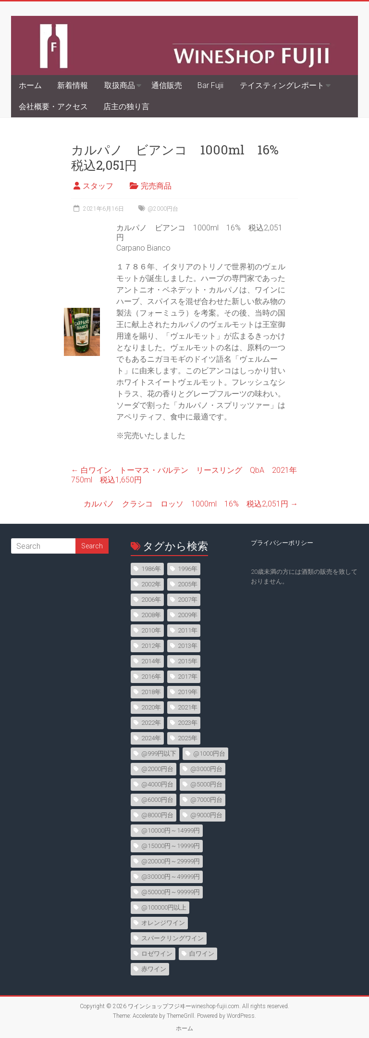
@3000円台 (206, 768)
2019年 (187, 692)
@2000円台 (163, 208)
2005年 (187, 584)
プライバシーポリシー (282, 542)
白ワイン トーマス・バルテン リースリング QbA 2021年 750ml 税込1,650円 (188, 475)
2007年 (187, 599)
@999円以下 (158, 753)
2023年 (187, 722)
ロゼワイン (156, 953)
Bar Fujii (210, 85)
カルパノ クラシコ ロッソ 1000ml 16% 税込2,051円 (191, 503)
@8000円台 (157, 815)
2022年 (151, 722)
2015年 (187, 661)
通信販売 (166, 85)
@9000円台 (206, 815)
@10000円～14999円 (170, 830)
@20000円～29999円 (170, 861)
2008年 (151, 615)
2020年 (151, 707)
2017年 (187, 676)
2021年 (187, 707)
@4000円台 (157, 784)
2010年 (151, 630)
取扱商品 (119, 85)
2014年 (151, 661)
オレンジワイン (163, 922)
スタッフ (98, 185)
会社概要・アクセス (53, 106)
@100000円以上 (163, 907)
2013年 (187, 645)
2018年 (151, 692)
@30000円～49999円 (170, 876)
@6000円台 (157, 799)
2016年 (151, 676)
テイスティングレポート (282, 85)
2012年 (151, 645)
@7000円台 (206, 799)
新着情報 (72, 85)
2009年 (187, 615)
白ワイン (201, 953)
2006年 (151, 599)
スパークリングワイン (172, 938)
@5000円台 (206, 784)
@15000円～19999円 (170, 845)
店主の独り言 (126, 106)
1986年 (151, 568)
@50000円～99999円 (170, 892)
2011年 (187, 630)
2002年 (151, 584)
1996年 (187, 568)
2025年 (187, 738)
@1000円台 (209, 753)
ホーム (30, 85)
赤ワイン (153, 969)
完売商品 (156, 185)
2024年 (151, 738)
